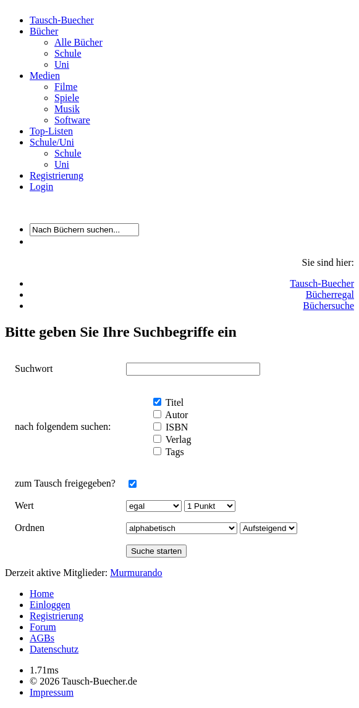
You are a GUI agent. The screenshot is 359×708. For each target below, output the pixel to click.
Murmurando (136, 572)
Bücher (44, 31)
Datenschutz (54, 649)
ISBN (175, 427)
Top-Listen (51, 131)
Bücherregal (330, 294)
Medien (45, 75)
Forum (43, 627)
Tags (173, 452)
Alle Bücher (78, 42)
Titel (173, 402)
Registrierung (56, 175)
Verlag (177, 439)
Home (42, 593)
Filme (65, 86)
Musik (67, 109)
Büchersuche (328, 305)
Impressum (52, 692)
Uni (61, 64)
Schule (68, 53)
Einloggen (50, 604)
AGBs (42, 638)
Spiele (66, 98)
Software (72, 120)
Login (41, 186)
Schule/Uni (52, 142)
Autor (175, 415)
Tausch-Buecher (62, 20)
